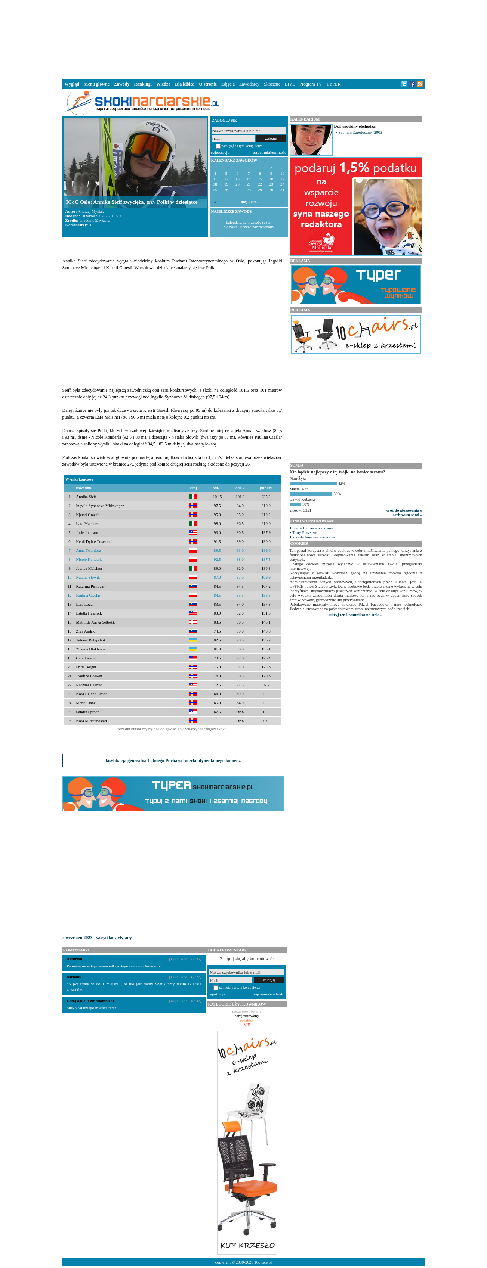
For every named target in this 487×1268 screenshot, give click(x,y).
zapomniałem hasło (269, 152)
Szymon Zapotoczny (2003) (361, 132)
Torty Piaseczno (305, 532)
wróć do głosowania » (403, 510)
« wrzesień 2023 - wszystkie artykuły (97, 937)
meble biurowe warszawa (313, 528)
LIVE (290, 84)
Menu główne (97, 84)
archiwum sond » (407, 514)
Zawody (121, 84)
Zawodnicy (249, 84)
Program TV (310, 84)
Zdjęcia (228, 84)
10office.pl (263, 1262)
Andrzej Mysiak (91, 211)
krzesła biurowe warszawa (314, 537)
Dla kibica (184, 84)
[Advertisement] (244, 38)
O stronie (208, 84)
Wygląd (72, 84)
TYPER (333, 84)
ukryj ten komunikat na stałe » (355, 614)
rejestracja (220, 152)
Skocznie (272, 84)
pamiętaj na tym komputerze (242, 146)
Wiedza (163, 84)
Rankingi (142, 84)
